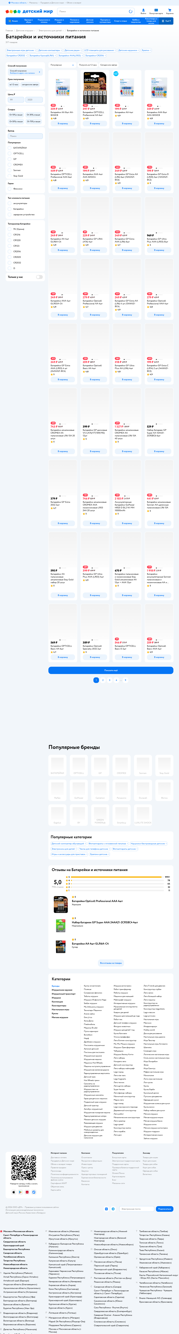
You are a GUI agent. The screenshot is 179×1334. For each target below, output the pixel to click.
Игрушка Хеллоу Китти (123, 1054)
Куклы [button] (55, 1013)
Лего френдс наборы (123, 1093)
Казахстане (30, 1213)
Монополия (149, 1075)
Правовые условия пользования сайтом (42, 1207)
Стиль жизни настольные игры (156, 1058)
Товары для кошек (150, 1157)
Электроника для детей (50, 30)
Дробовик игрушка (92, 1042)
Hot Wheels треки (91, 1080)
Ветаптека (147, 1174)
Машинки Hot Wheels (93, 1063)
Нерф (86, 1038)
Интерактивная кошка (153, 1135)
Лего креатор (119, 1121)
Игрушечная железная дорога (96, 1070)
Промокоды (56, 1171)
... (121, 680)
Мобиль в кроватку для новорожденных (94, 1131)
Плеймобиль (89, 1024)
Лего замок (148, 993)
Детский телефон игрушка (125, 1023)
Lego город (118, 1072)
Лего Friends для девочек (154, 986)
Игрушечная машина (92, 1059)
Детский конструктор (123, 1065)
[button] (166, 21)
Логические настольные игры (156, 1054)
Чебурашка (118, 1051)
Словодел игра (150, 1051)
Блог (114, 1180)
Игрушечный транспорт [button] (64, 993)
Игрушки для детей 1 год (124, 1030)
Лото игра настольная (153, 1079)
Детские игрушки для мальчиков (93, 1136)
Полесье (87, 989)
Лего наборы (119, 1058)
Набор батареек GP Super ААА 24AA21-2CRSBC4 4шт (105, 922)
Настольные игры (151, 1019)
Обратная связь (57, 1186)
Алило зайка (89, 1014)
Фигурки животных (122, 1026)
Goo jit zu (88, 1017)
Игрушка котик (150, 1124)
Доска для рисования (153, 1033)
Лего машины (149, 1000)
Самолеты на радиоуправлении (91, 1085)
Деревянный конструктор (125, 1110)
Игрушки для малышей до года (127, 1016)
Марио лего (119, 1100)
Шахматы (148, 1047)
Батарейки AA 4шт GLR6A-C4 (90, 943)
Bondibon (88, 1035)
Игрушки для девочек (93, 1126)
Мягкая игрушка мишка (153, 1117)
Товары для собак (150, 1164)
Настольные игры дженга (154, 1037)
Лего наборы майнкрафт (124, 1068)
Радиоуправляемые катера (95, 1116)
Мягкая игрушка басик (153, 1121)
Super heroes (119, 1089)
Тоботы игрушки (91, 996)
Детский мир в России (15, 1213)
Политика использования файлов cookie (62, 1178)
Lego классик (149, 1012)
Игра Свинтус (150, 1068)
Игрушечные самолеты (94, 1095)
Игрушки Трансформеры (124, 1047)
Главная (9, 30)
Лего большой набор (153, 996)
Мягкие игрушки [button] (60, 1017)
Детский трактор (91, 1105)
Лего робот (119, 1114)
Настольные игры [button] (60, 1009)
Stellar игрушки (90, 1003)
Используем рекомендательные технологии (24, 1210)
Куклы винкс (149, 1107)
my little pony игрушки (94, 1007)
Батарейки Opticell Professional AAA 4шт (97, 901)
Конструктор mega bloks (154, 1009)
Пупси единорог (91, 1031)
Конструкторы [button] (59, 1005)
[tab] (112, 715)
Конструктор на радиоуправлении (151, 1004)
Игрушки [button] (56, 997)
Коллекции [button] (57, 1001)
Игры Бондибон (151, 1061)
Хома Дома (88, 1021)
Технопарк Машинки (93, 1010)
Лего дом (118, 1135)
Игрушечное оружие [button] (62, 990)
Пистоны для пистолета (94, 1052)
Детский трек (90, 1077)
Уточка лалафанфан (122, 1037)
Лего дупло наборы (122, 1086)
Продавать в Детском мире (62, 1161)
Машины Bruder (91, 1028)
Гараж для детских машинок (95, 1098)
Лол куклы (148, 1082)
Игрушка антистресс (122, 986)
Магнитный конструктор (124, 1096)
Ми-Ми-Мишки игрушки (124, 1044)
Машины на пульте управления (97, 1066)
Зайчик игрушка (150, 1138)
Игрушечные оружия (93, 1056)
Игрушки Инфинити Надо (95, 1000)
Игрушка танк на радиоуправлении (91, 1090)
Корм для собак (149, 1167)
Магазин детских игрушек (95, 1119)
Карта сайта (56, 1190)
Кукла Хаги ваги (120, 1033)
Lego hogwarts (120, 1079)
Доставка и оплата (58, 1157)
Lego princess (149, 1016)
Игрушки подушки (152, 1131)
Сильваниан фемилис (93, 993)
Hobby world (149, 1030)
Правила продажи (58, 1167)
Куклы (146, 1086)
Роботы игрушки (121, 993)
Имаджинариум (150, 1026)
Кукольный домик (151, 1093)
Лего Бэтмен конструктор (125, 1040)
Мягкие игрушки (151, 1114)
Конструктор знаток (122, 1128)
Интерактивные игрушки (124, 1003)
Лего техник (119, 1082)
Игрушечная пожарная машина (97, 1112)
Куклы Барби (149, 1089)
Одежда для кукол (151, 1100)
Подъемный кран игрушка (95, 1102)
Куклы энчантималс (92, 986)
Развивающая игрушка (93, 1123)
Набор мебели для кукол (154, 1110)
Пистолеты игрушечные (94, 1045)
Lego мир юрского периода (125, 1107)
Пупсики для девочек (153, 1096)
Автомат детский (91, 1049)
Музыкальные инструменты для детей (125, 1008)
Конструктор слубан (152, 989)
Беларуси (41, 1213)
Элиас (146, 1065)
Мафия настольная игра (153, 1072)
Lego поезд (118, 1103)
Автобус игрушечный (93, 1109)
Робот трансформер (122, 989)
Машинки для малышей (123, 996)
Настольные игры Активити (156, 1044)
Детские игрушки (24, 30)
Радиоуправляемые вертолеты (97, 1073)
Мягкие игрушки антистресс (156, 1128)
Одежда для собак (150, 1171)
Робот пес (118, 1019)
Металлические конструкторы (127, 1117)
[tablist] (112, 715)
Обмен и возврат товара (61, 1164)
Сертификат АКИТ (59, 1183)
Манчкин (147, 1023)
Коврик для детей (121, 1012)
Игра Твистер (149, 1040)
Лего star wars (120, 1075)
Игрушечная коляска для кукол (157, 1103)
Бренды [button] (56, 986)
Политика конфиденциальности (64, 1174)
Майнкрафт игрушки (122, 1000)
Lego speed (118, 1124)
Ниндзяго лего (120, 1061)
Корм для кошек (149, 1161)
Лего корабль (119, 1131)
